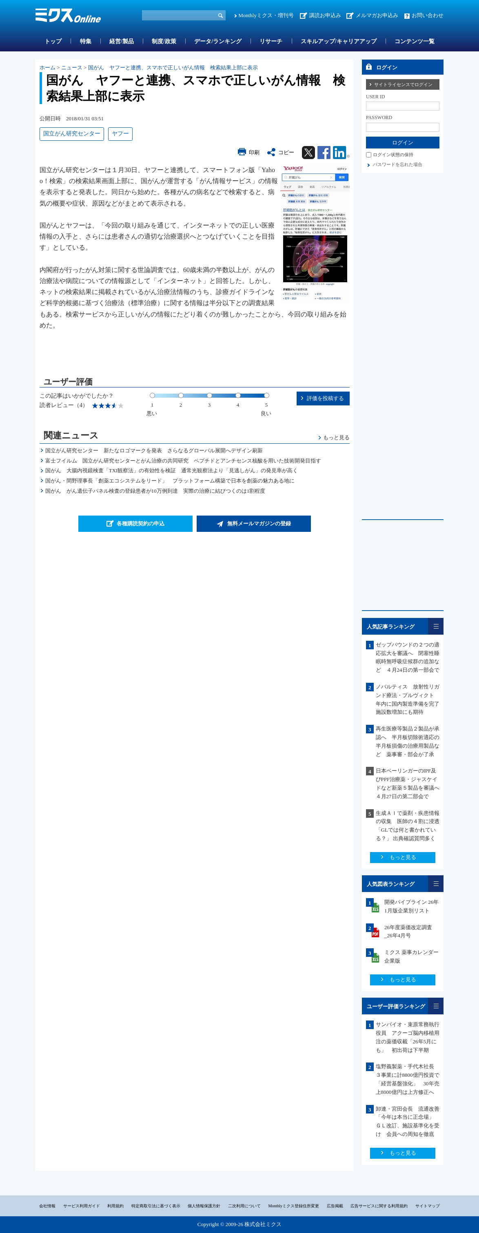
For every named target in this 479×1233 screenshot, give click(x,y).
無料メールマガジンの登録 (259, 523)
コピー (286, 152)
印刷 (254, 152)
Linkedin (341, 152)
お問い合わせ (428, 15)
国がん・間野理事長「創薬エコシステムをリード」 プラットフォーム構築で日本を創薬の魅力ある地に (170, 481)
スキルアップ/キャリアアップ (339, 41)
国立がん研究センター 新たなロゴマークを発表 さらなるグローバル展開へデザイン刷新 (154, 450)
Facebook (323, 152)
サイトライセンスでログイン (403, 84)
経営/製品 (121, 41)
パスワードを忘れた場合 (397, 164)
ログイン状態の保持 (393, 154)
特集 (85, 41)
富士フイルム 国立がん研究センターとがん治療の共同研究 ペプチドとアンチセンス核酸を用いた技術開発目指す (183, 461)
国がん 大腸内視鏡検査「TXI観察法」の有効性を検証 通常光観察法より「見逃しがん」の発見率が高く (171, 470)
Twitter (308, 152)
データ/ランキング (218, 41)
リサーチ (270, 41)
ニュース (71, 67)
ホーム (47, 67)
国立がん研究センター (71, 134)
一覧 (436, 626)
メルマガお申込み (377, 15)
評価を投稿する (325, 398)
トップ (53, 41)
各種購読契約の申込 (140, 523)
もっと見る (336, 437)
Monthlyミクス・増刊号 (266, 15)
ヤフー (120, 134)
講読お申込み (325, 15)
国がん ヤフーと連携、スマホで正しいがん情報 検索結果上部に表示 (173, 67)
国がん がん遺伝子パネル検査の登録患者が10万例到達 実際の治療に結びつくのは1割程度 (155, 491)
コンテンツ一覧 (415, 41)
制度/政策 (164, 41)
